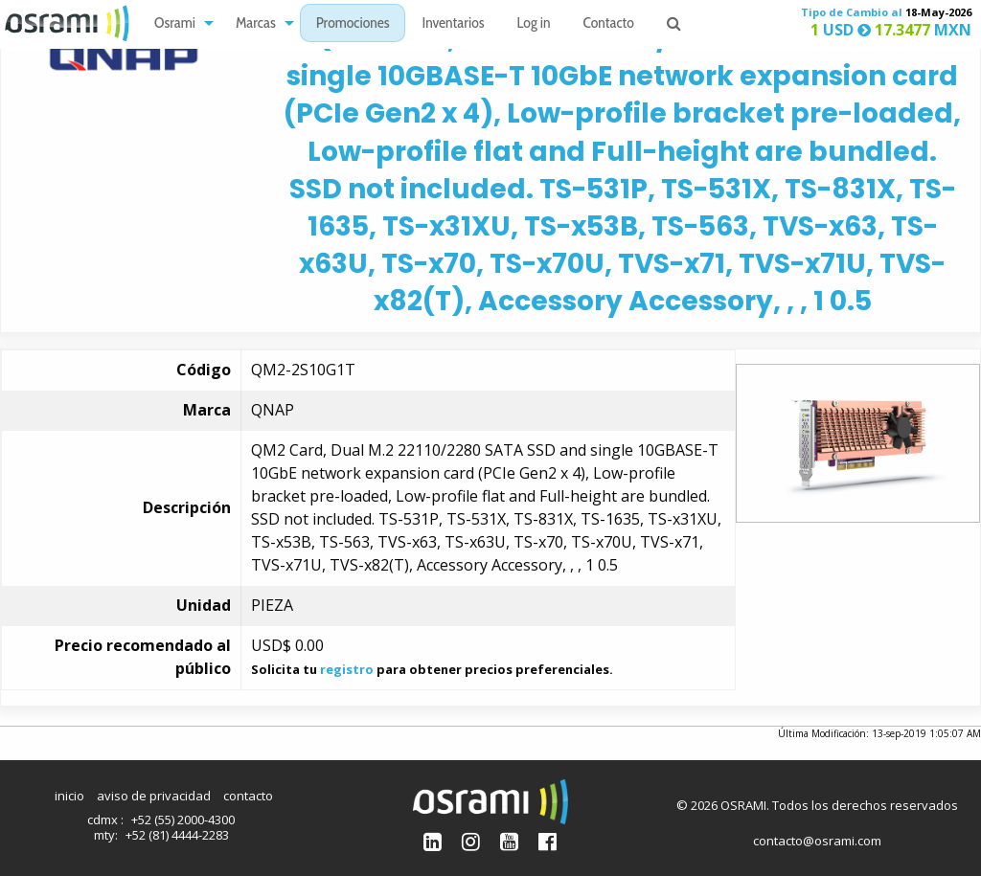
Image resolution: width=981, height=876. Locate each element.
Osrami (174, 24)
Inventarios (453, 24)
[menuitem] (178, 23)
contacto (248, 795)
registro (347, 669)
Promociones (353, 24)
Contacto (608, 24)
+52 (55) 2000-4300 (183, 819)
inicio (69, 795)
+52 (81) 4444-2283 (177, 834)
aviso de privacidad (154, 795)
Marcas (256, 24)
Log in (534, 24)
